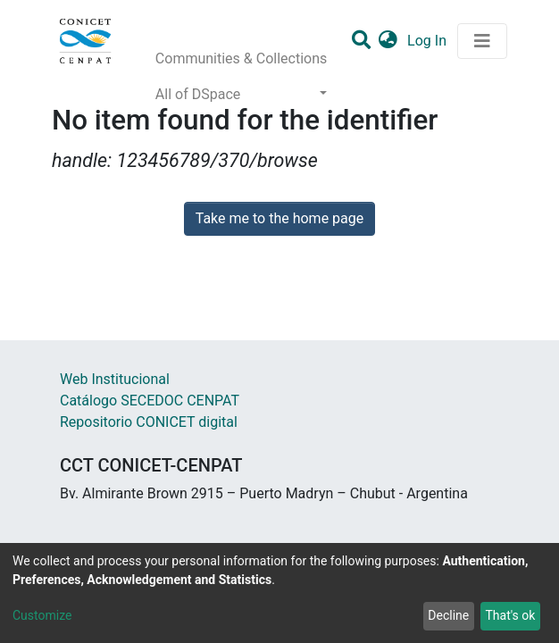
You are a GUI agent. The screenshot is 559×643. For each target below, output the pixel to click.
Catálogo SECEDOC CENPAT (149, 400)
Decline (448, 615)
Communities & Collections (241, 58)
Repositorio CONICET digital (149, 421)
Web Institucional (115, 379)
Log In (428, 40)
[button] (388, 41)
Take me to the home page (280, 218)
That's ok (510, 615)
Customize (42, 615)
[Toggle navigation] (482, 41)
